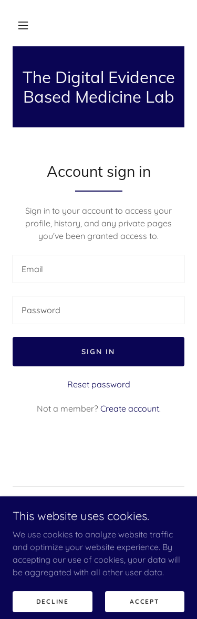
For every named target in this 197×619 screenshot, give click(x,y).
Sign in (98, 351)
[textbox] (98, 269)
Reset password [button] (98, 384)
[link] (98, 86)
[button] (23, 25)
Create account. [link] (130, 408)
